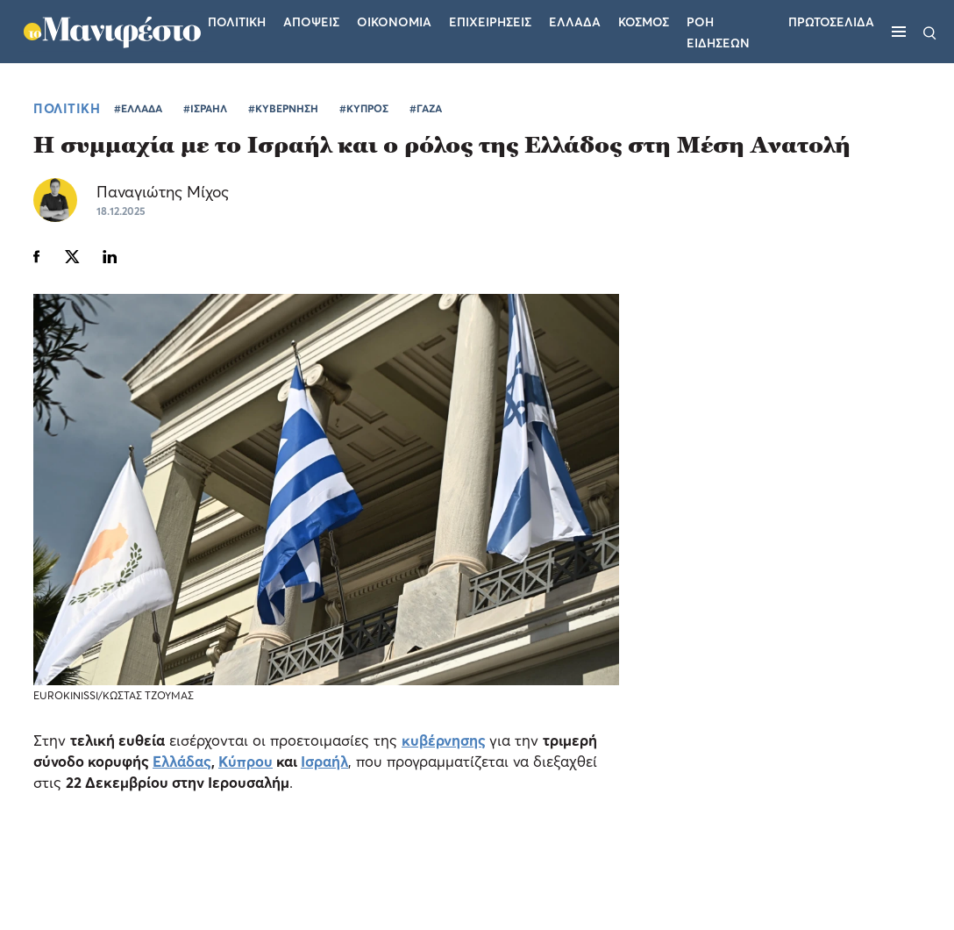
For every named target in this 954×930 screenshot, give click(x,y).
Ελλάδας (182, 761)
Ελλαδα (575, 21)
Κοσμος (643, 21)
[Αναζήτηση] (929, 31)
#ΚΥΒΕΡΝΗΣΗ (283, 108)
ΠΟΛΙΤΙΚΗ (66, 108)
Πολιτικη (237, 21)
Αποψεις (311, 21)
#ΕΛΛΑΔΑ (138, 108)
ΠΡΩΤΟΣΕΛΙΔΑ (831, 21)
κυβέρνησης (444, 740)
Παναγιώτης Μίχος (162, 191)
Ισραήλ (324, 761)
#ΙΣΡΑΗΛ (205, 108)
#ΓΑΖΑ (425, 108)
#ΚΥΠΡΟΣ (363, 108)
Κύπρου (245, 761)
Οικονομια (394, 21)
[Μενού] (899, 31)
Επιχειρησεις (490, 21)
